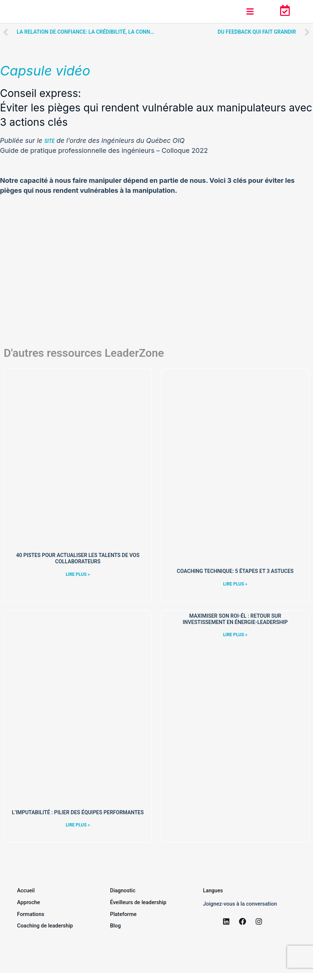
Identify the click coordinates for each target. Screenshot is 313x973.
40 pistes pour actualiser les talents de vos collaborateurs (77, 558)
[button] (250, 12)
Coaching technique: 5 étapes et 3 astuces (235, 571)
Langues (213, 890)
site (49, 141)
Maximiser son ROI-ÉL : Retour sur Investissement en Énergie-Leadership (235, 619)
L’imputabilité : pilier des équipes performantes (78, 812)
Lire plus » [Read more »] (78, 574)
